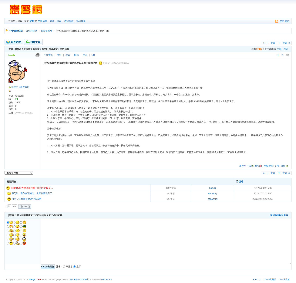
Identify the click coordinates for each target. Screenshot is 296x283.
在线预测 (68, 21)
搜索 (59, 21)
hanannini (212, 199)
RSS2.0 (256, 279)
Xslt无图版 (285, 279)
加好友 (14, 87)
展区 (52, 21)
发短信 (25, 87)
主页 (85, 55)
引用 (276, 165)
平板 (279, 49)
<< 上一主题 (269, 43)
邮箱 (76, 55)
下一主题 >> (284, 43)
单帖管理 (268, 165)
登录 (31, 21)
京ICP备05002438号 (79, 279)
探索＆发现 (46, 30)
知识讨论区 (31, 30)
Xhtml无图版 (270, 279)
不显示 (69, 266)
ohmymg (212, 193)
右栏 (287, 21)
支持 (241, 165)
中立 (249, 165)
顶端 (241, 181)
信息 (59, 55)
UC (93, 55)
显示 (78, 266)
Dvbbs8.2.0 (106, 279)
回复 (283, 165)
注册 (40, 21)
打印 (286, 49)
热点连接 (81, 21)
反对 (257, 165)
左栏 (282, 21)
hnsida (212, 188)
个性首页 (48, 55)
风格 (45, 21)
